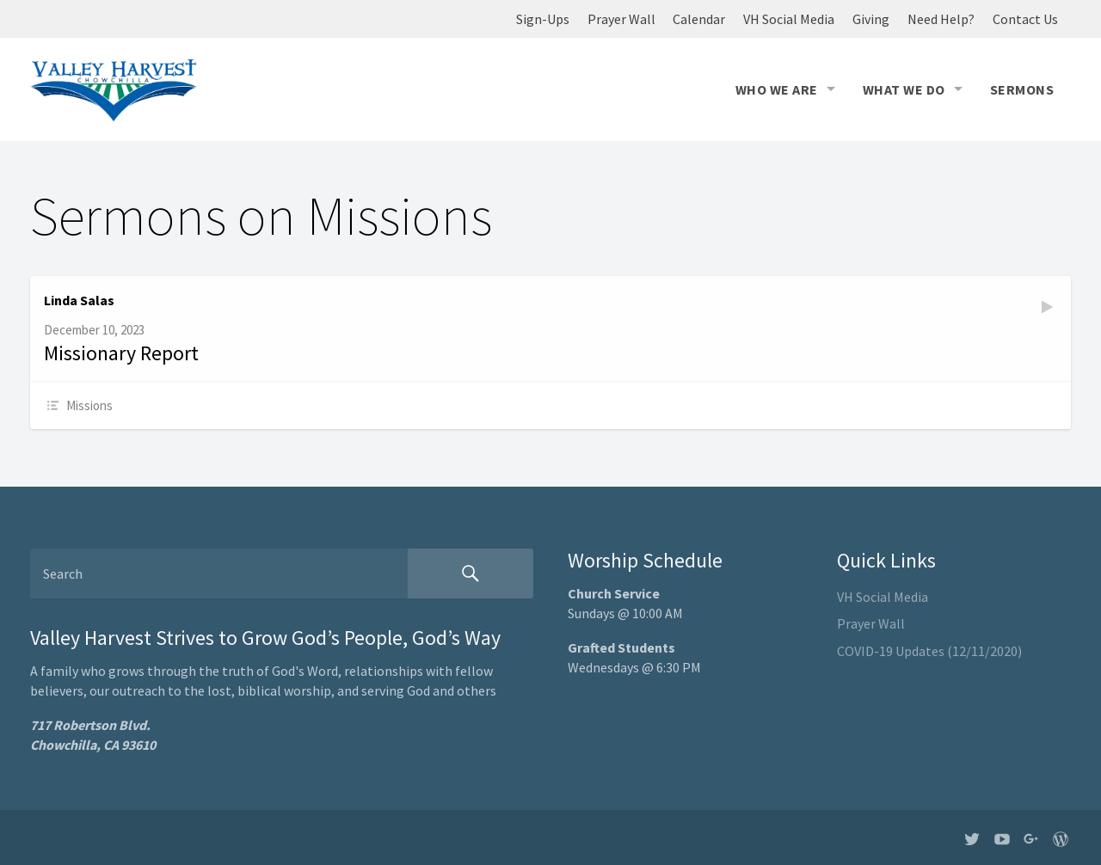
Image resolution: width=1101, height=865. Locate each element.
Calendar (699, 19)
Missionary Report (121, 353)
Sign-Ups (542, 19)
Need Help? (941, 19)
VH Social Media (788, 19)
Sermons (1022, 89)
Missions (89, 405)
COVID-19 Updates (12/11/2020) (929, 650)
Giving (870, 19)
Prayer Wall (621, 19)
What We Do (904, 89)
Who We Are (776, 89)
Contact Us (1025, 19)
